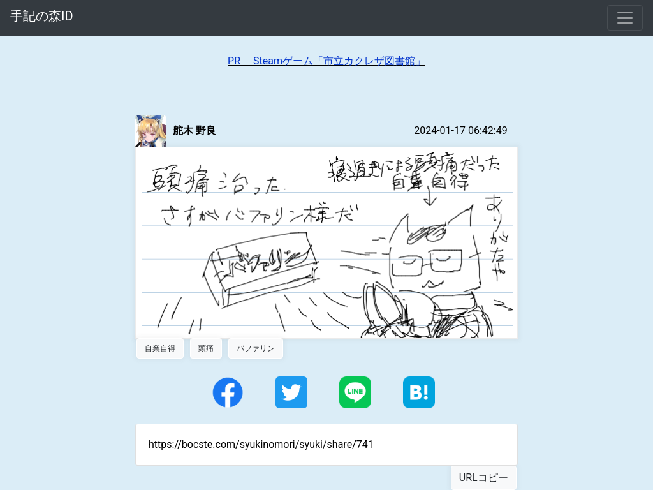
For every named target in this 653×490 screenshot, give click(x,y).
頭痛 (206, 348)
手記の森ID (41, 16)
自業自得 (160, 348)
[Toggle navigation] (625, 18)
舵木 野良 (194, 130)
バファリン (256, 348)
